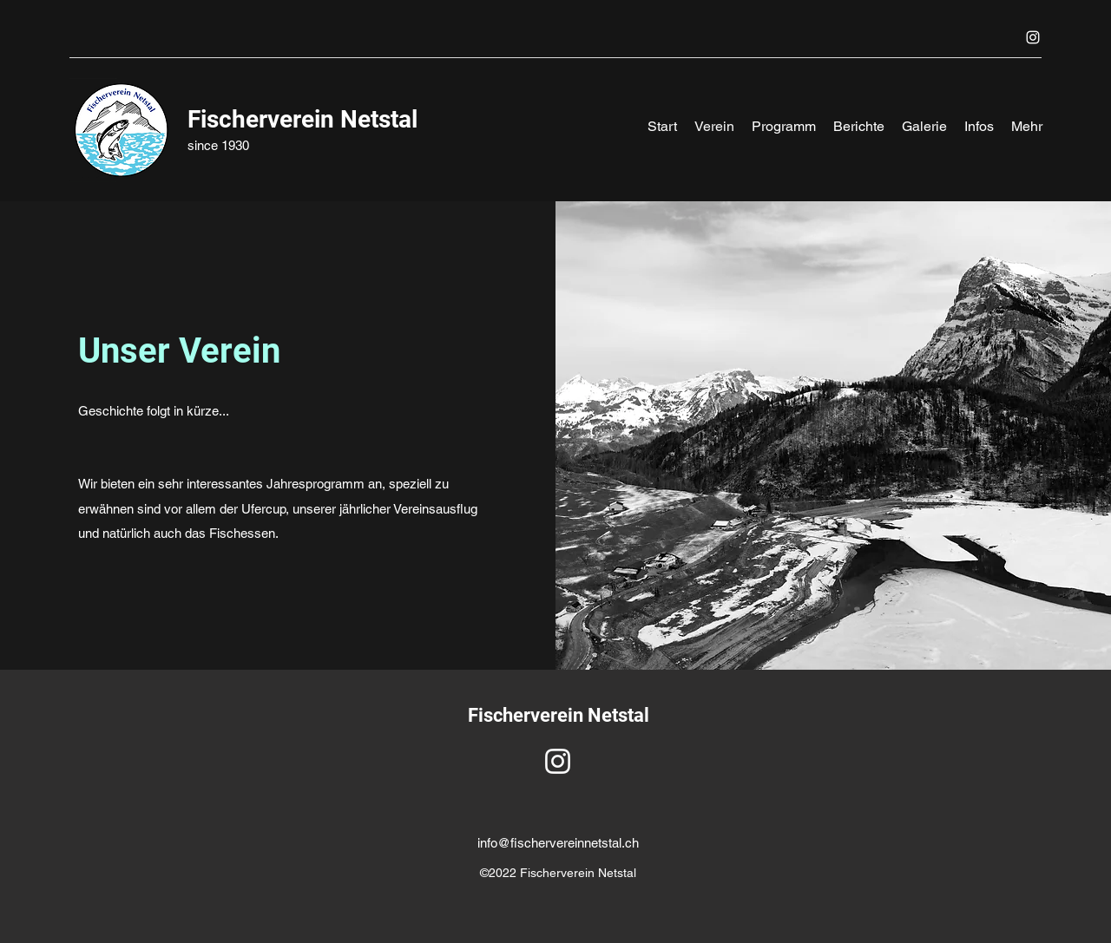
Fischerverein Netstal (302, 119)
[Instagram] (1033, 37)
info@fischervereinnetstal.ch (558, 842)
